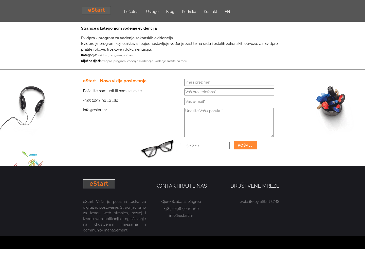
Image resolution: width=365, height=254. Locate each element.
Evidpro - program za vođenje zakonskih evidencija (127, 38)
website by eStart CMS (259, 201)
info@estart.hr (181, 215)
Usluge (152, 11)
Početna (131, 11)
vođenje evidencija (140, 61)
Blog (170, 11)
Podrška (189, 11)
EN (227, 11)
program (116, 55)
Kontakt (210, 11)
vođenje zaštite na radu (171, 61)
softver (128, 55)
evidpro (103, 55)
